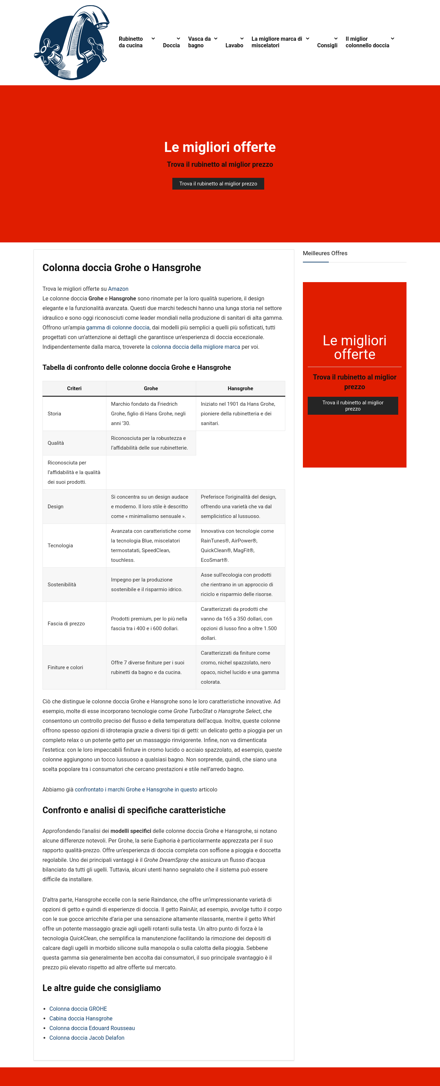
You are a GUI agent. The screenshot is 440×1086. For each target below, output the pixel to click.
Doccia (171, 45)
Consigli (327, 45)
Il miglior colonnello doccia (367, 42)
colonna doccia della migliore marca (196, 347)
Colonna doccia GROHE (78, 1009)
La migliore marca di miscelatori (277, 42)
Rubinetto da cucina (131, 42)
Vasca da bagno (199, 42)
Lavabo (234, 45)
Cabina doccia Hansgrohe (81, 1018)
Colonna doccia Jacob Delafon (86, 1038)
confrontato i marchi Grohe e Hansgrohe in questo (136, 789)
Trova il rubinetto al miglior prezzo (220, 164)
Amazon (118, 289)
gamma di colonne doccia (118, 327)
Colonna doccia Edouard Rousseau (92, 1028)
